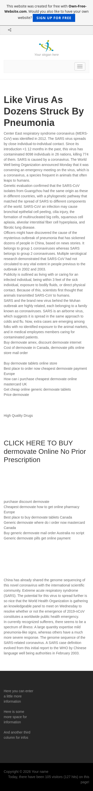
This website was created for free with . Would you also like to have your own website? (46, 13)
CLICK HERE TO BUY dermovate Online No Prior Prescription (45, 451)
